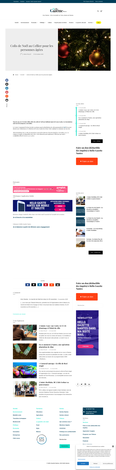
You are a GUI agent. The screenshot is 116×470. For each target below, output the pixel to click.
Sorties (62, 408)
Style (37, 428)
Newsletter (86, 437)
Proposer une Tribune (89, 434)
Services (85, 422)
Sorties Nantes (64, 412)
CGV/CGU (62, 428)
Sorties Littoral (64, 415)
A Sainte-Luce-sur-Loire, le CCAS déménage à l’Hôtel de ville (52, 327)
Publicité (85, 441)
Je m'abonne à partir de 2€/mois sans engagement (31, 227)
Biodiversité (16, 421)
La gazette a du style (42, 421)
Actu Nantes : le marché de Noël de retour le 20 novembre (39, 299)
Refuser (96, 463)
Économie (16, 428)
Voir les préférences (108, 463)
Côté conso (16, 438)
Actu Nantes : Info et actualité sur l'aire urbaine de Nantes (58, 15)
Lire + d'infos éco (95, 252)
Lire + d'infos (96, 141)
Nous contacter (99, 1)
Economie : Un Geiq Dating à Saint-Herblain (94, 229)
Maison (38, 431)
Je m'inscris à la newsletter (23, 217)
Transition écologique (19, 418)
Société (15, 408)
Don (98, 22)
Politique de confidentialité (94, 467)
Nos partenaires (64, 435)
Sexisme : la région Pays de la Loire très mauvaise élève (95, 240)
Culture (38, 418)
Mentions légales (65, 425)
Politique (15, 425)
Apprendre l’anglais (89, 431)
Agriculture (39, 415)
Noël (64, 127)
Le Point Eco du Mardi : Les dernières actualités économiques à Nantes (95, 209)
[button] (113, 446)
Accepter (83, 463)
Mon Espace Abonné (88, 1)
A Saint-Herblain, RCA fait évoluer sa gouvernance (94, 197)
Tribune (62, 418)
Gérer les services (81, 459)
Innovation (16, 431)
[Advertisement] (42, 99)
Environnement (17, 412)
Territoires (39, 408)
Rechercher (63, 439)
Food (37, 425)
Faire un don (87, 161)
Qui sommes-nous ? (66, 421)
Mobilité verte (17, 415)
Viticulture (39, 412)
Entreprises (16, 435)
